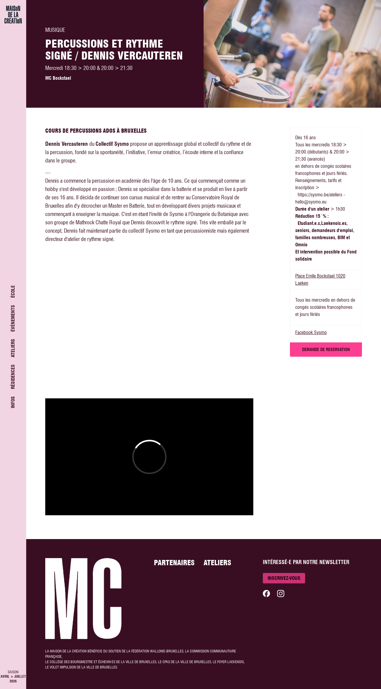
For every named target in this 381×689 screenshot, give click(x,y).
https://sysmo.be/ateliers (320, 195)
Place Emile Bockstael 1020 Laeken (320, 279)
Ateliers (13, 348)
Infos (13, 402)
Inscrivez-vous (284, 578)
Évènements (13, 318)
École (13, 291)
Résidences (13, 376)
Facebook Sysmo (311, 332)
